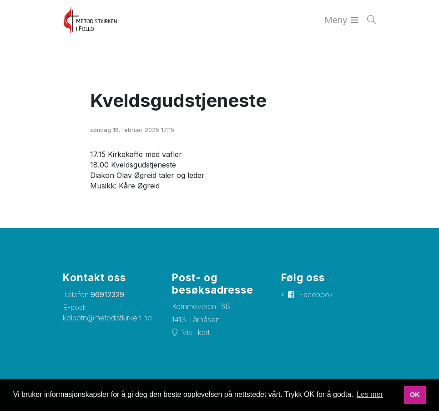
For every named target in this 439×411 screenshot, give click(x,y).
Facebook (316, 294)
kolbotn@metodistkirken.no (107, 317)
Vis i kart (196, 332)
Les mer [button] (370, 394)
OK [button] (415, 394)
